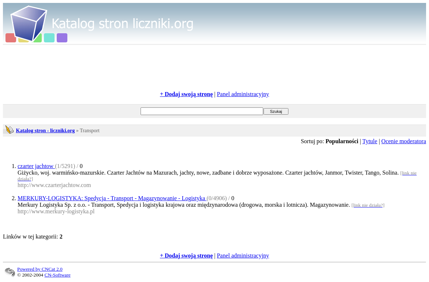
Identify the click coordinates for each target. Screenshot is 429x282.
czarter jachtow (36, 166)
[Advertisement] (214, 68)
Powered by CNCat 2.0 (40, 269)
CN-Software (58, 275)
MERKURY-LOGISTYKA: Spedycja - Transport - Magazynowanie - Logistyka (112, 198)
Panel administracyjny (243, 94)
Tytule (369, 141)
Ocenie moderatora (403, 141)
